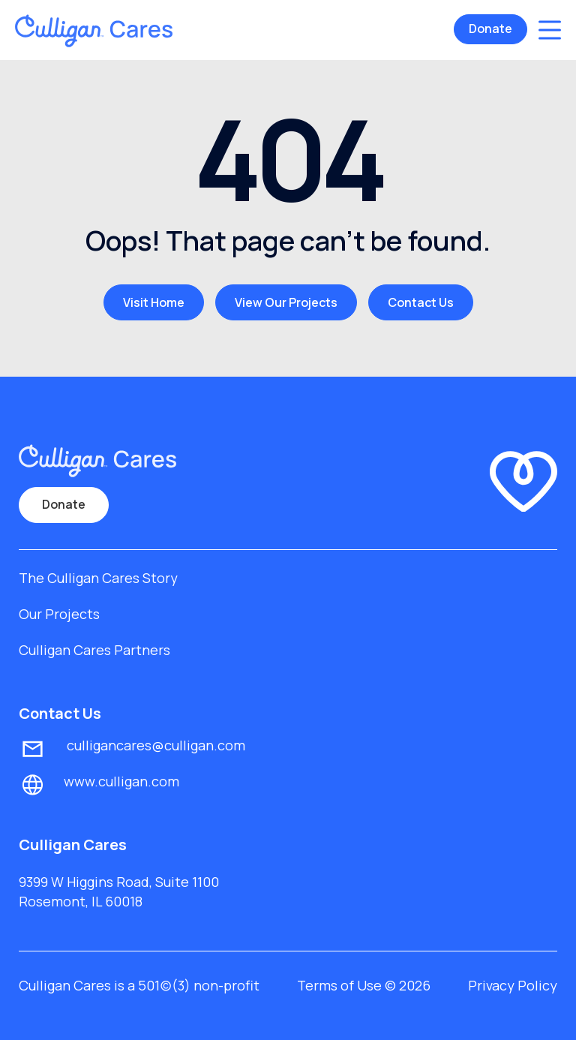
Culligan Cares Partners (94, 650)
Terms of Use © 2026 (363, 985)
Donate (490, 28)
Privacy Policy (512, 985)
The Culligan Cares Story (98, 578)
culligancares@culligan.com (154, 745)
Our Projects (59, 614)
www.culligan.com (121, 781)
